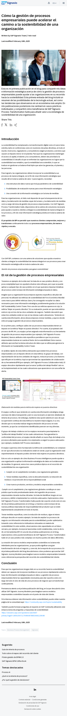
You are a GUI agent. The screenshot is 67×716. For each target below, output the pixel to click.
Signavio (35, 630)
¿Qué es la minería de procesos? (14, 676)
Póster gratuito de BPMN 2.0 (13, 657)
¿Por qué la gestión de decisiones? (15, 680)
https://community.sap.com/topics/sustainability (43, 602)
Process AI (6, 672)
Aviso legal (32, 696)
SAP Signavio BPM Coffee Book (14, 661)
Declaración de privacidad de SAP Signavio (32, 703)
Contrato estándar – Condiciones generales (33, 700)
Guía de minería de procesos (13, 649)
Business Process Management (18, 630)
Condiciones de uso (32, 706)
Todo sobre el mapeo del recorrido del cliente (20, 653)
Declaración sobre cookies (32, 709)
